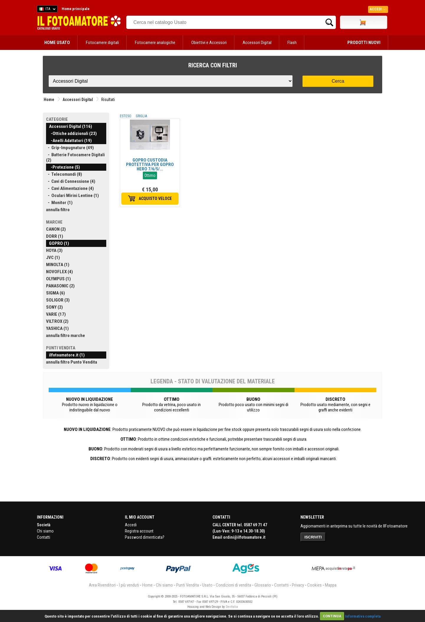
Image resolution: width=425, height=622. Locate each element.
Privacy (298, 585)
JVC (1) (53, 257)
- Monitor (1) (59, 202)
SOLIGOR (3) (58, 300)
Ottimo (150, 175)
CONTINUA (332, 616)
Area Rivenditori (102, 585)
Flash (292, 42)
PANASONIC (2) (60, 286)
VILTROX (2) (57, 321)
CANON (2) (56, 229)
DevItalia (232, 607)
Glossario (262, 585)
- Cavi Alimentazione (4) (70, 188)
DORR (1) (54, 236)
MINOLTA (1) (57, 264)
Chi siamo (45, 531)
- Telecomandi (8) (64, 174)
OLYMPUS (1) (58, 278)
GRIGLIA (141, 116)
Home (49, 99)
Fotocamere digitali (102, 42)
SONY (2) (54, 307)
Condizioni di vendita (233, 585)
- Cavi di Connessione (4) (70, 181)
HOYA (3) (54, 250)
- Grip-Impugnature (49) (70, 147)
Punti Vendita (187, 585)
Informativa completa (362, 616)
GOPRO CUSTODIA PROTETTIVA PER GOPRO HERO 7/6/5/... (150, 164)
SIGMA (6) (55, 293)
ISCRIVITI (313, 537)
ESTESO (125, 116)
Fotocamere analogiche (155, 42)
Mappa (330, 585)
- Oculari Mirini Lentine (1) (72, 195)
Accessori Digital (257, 42)
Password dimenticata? (144, 537)
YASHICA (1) (57, 328)
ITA (46, 10)
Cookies (314, 585)
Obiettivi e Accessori (209, 42)
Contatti (43, 537)
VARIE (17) (56, 314)
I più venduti (129, 585)
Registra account (139, 531)
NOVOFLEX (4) (59, 271)
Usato (207, 585)
